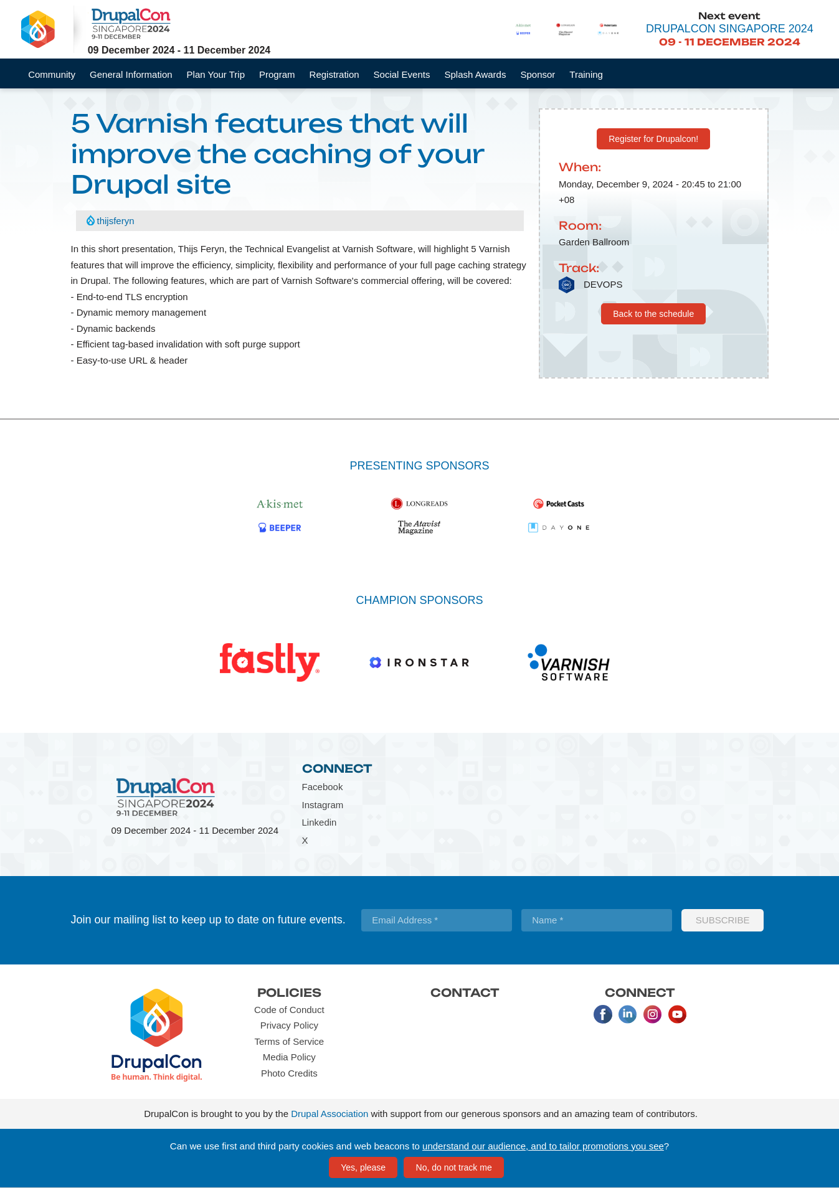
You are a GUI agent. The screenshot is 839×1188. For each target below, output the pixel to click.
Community (51, 74)
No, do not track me (454, 1167)
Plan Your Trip (216, 74)
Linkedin (319, 822)
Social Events (402, 74)
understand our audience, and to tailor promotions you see (543, 1146)
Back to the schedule (653, 314)
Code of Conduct (289, 1009)
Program (277, 74)
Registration (334, 74)
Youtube (677, 1014)
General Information (131, 74)
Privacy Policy (289, 1025)
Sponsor (537, 74)
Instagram (323, 804)
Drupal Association (329, 1113)
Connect (337, 768)
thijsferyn (116, 220)
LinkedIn (628, 1014)
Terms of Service (289, 1041)
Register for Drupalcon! (653, 139)
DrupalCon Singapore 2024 (729, 28)
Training (586, 74)
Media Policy (289, 1057)
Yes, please (363, 1167)
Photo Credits (289, 1073)
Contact (465, 992)
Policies (289, 992)
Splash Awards (475, 74)
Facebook (322, 786)
